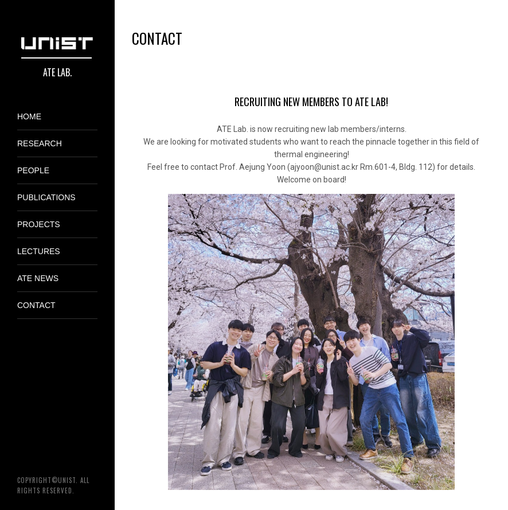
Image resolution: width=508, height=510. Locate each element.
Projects (38, 224)
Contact (36, 305)
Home (29, 116)
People (33, 170)
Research (39, 143)
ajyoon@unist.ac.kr (324, 167)
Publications (46, 197)
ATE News (37, 278)
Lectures (38, 251)
